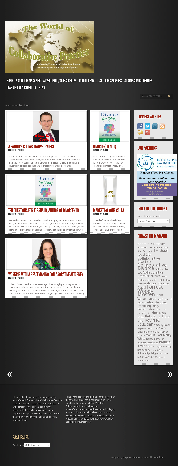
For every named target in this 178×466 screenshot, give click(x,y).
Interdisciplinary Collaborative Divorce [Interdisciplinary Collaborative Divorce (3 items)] (151, 307)
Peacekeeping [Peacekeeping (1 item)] (153, 346)
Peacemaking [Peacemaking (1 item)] (165, 346)
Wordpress (159, 457)
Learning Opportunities (21, 87)
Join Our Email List (90, 80)
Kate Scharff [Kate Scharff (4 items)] (154, 316)
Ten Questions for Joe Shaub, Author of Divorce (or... (44, 210)
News (42, 87)
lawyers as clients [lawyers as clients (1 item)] (145, 328)
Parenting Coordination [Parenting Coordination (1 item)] (147, 343)
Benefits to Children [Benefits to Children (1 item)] (146, 247)
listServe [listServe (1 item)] (141, 335)
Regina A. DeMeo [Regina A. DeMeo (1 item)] (155, 350)
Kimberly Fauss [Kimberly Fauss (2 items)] (162, 325)
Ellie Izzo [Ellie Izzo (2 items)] (152, 283)
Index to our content (148, 216)
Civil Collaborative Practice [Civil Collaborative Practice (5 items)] (148, 258)
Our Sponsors (113, 80)
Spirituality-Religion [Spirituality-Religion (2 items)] (148, 353)
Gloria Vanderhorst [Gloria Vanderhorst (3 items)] (150, 296)
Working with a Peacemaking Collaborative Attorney (45, 274)
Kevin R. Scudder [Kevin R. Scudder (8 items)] (148, 322)
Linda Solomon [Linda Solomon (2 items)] (145, 331)
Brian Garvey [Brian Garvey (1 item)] (142, 251)
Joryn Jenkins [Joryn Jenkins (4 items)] (147, 313)
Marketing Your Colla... (109, 210)
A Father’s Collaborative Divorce (31, 146)
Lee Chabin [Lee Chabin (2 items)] (159, 328)
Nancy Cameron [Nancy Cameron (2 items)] (155, 338)
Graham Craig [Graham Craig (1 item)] (160, 299)
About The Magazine (28, 80)
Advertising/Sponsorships (59, 80)
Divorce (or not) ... (106, 146)
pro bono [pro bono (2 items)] (142, 349)
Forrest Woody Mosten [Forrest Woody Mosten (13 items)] (150, 290)
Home (10, 80)
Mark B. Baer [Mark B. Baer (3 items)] (154, 335)
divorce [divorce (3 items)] (155, 276)
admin (21, 150)
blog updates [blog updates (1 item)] (162, 247)
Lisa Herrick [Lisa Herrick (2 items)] (161, 331)
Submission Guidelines (138, 80)
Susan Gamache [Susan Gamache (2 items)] (146, 356)
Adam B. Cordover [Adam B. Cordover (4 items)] (151, 244)
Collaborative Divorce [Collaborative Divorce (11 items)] (152, 266)
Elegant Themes (131, 457)
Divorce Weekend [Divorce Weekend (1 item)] (154, 280)
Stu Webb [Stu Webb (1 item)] (164, 353)
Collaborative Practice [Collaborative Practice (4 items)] (150, 274)
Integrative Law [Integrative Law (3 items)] (156, 302)
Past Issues (18, 445)
